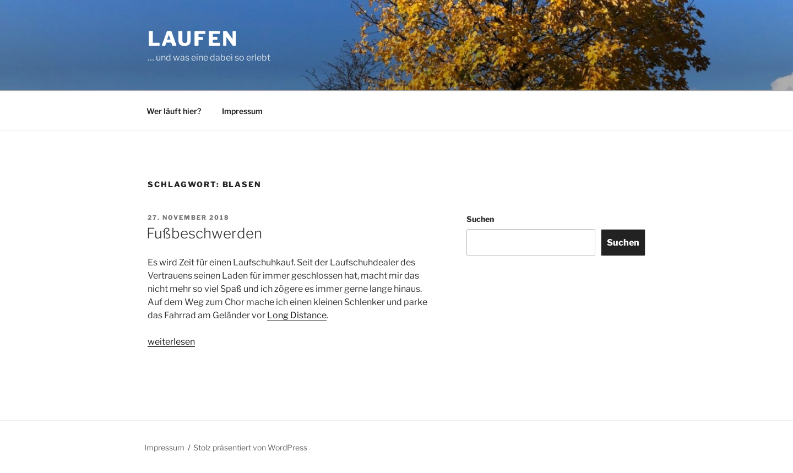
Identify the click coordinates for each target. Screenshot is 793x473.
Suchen (480, 219)
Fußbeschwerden (204, 233)
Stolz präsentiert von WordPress (250, 447)
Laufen (193, 38)
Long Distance (297, 315)
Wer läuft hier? (173, 111)
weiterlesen (171, 341)
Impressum (242, 111)
